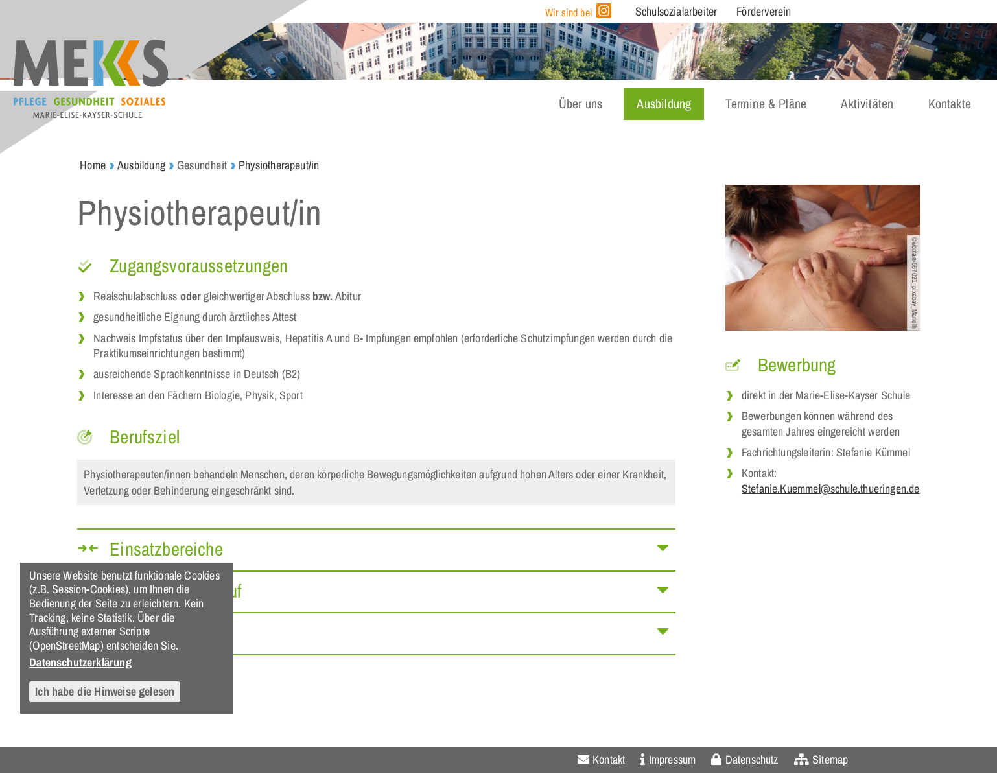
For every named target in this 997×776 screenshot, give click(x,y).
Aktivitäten (867, 103)
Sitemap (830, 759)
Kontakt (608, 759)
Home (93, 165)
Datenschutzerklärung (80, 662)
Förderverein (763, 11)
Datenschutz (752, 759)
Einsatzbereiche (166, 548)
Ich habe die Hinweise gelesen (104, 691)
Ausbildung (664, 103)
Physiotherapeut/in (279, 165)
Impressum (672, 759)
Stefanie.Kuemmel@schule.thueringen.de (831, 488)
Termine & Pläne (765, 103)
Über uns (580, 103)
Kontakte (949, 103)
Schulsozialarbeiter (676, 11)
